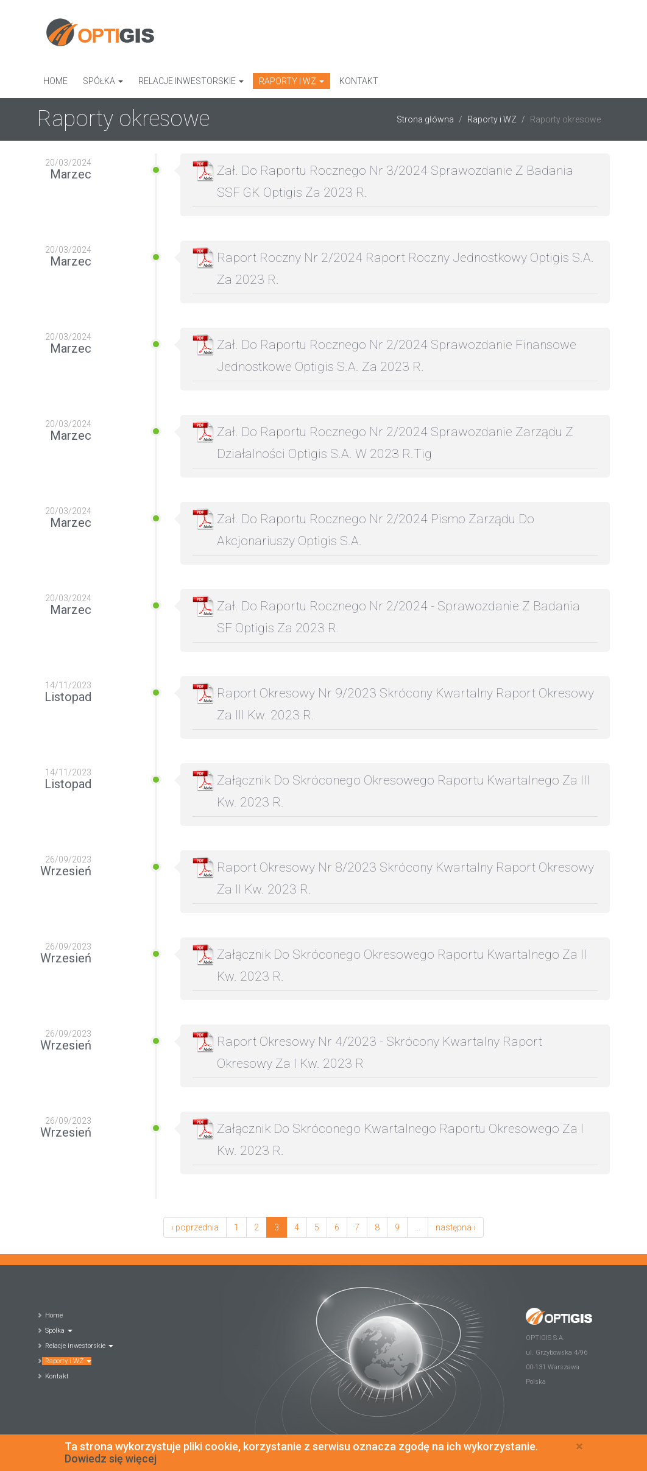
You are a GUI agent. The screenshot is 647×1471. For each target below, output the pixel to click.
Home (55, 81)
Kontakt (358, 81)
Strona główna (425, 119)
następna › (456, 1227)
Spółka (103, 81)
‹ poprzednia (195, 1227)
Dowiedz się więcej (111, 1461)
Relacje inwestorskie (191, 81)
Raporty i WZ (291, 81)
